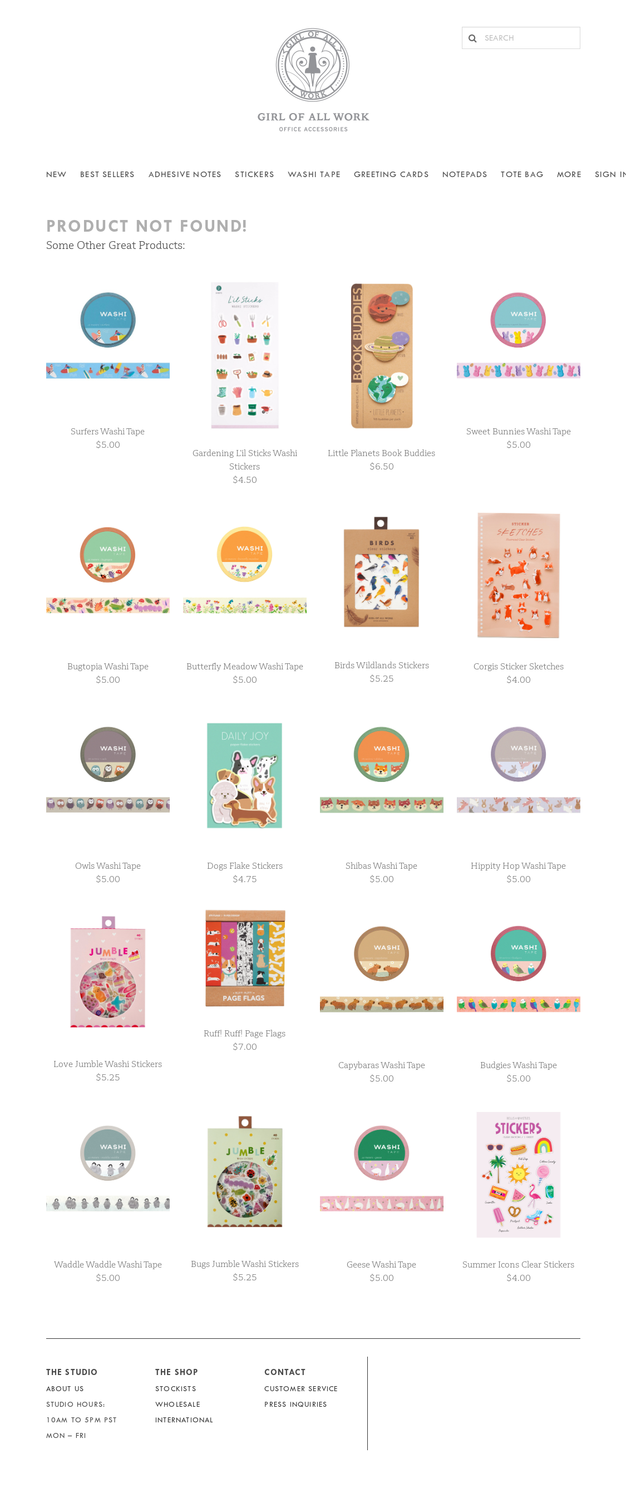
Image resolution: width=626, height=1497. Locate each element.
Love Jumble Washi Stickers (107, 1064)
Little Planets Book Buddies (381, 453)
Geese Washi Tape (381, 1264)
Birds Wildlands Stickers (381, 665)
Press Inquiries (295, 1404)
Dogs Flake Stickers (245, 865)
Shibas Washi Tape (381, 865)
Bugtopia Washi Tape (108, 666)
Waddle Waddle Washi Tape (108, 1264)
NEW (56, 174)
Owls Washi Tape (108, 865)
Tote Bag (522, 174)
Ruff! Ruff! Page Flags (244, 1033)
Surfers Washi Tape (108, 431)
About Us (65, 1389)
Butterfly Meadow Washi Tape (244, 666)
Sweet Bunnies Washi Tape (518, 431)
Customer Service (301, 1389)
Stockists (175, 1389)
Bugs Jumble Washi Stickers (245, 1264)
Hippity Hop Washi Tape (518, 865)
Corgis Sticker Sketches (519, 666)
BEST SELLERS (107, 174)
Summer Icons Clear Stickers (518, 1264)
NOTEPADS (465, 174)
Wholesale (177, 1404)
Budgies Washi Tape (518, 1065)
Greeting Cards (391, 174)
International (184, 1420)
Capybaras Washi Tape (381, 1065)
